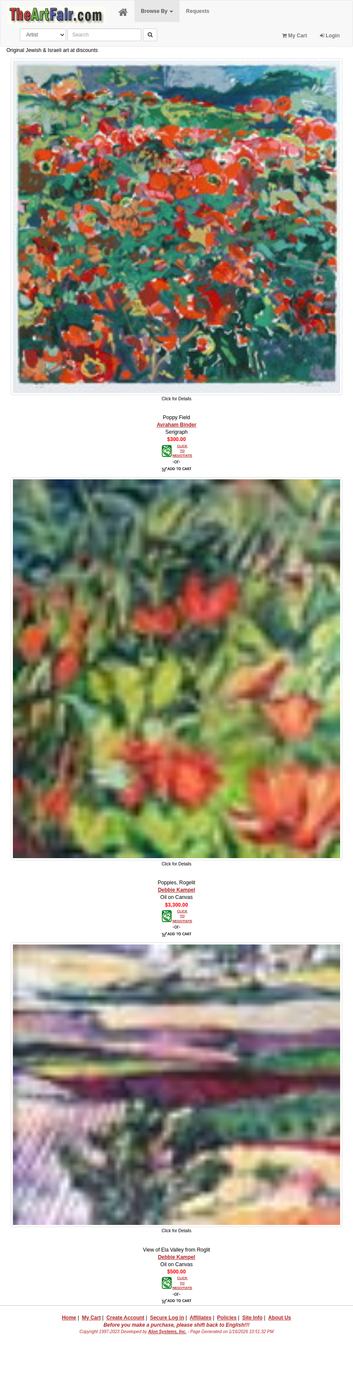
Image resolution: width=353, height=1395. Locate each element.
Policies (226, 1318)
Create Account (125, 1318)
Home (69, 1318)
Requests (197, 11)
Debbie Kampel (176, 890)
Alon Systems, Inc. (167, 1331)
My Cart (294, 36)
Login (330, 36)
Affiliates (201, 1318)
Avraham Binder (176, 425)
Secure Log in (167, 1318)
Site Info (252, 1318)
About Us (279, 1318)
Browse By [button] (157, 11)
